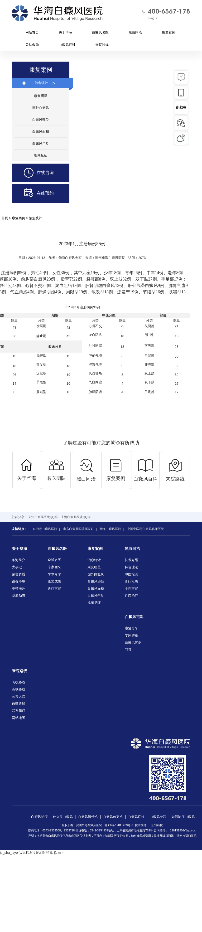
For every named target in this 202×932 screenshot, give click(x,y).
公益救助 (32, 45)
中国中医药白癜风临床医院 (145, 529)
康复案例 (168, 32)
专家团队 (54, 567)
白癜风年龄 (40, 143)
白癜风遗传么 (88, 817)
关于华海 (65, 32)
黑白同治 (135, 32)
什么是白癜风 (63, 817)
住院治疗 (131, 595)
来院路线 (102, 45)
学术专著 (54, 574)
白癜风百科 (67, 45)
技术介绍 (131, 560)
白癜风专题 (158, 817)
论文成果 (54, 581)
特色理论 (131, 567)
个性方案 (131, 588)
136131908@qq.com (183, 830)
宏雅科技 (157, 825)
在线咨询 (33, 173)
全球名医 (54, 560)
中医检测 (131, 574)
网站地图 (18, 718)
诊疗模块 (131, 581)
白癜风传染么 (113, 817)
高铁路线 (18, 689)
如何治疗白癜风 (183, 817)
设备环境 (18, 581)
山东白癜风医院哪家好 (78, 529)
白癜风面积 (40, 131)
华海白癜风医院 (110, 529)
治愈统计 (45, 82)
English (153, 18)
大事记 (17, 567)
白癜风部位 (40, 119)
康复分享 (131, 628)
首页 (4, 218)
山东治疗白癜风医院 (43, 529)
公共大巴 (18, 696)
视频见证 (40, 155)
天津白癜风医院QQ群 (43, 517)
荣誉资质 (18, 574)
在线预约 (33, 193)
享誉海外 (18, 588)
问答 (128, 649)
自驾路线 (18, 703)
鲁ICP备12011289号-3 (119, 825)
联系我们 (18, 711)
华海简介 (18, 560)
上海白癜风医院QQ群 (76, 517)
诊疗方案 (54, 588)
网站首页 (32, 32)
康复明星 (40, 96)
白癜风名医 (100, 32)
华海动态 (18, 595)
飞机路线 (18, 682)
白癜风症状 (136, 817)
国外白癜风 (40, 108)
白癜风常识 (133, 642)
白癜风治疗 (39, 817)
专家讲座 (131, 635)
